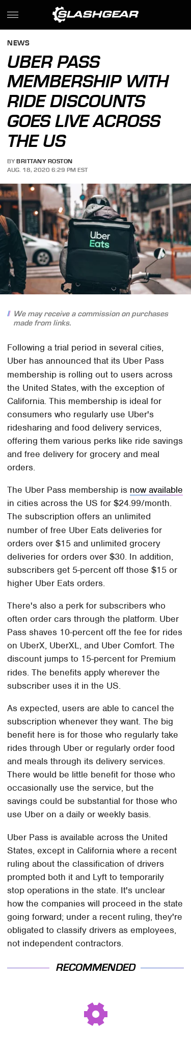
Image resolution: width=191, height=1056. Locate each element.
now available (156, 489)
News (18, 43)
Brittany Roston (44, 161)
